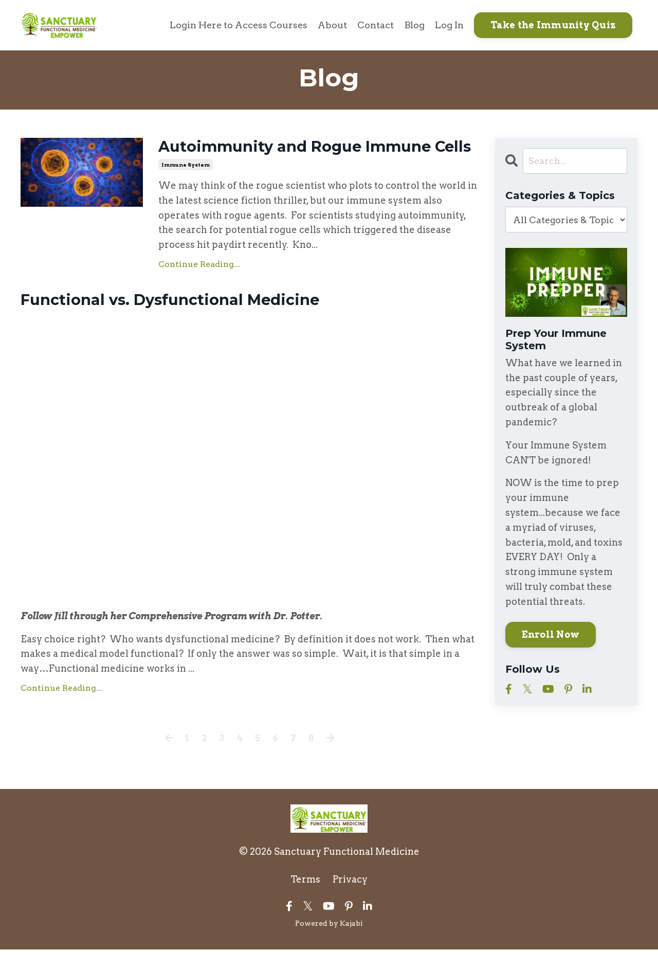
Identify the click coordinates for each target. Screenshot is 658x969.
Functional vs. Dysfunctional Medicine (176, 319)
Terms (305, 898)
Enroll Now (551, 634)
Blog (414, 25)
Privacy (350, 898)
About (332, 25)
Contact (375, 25)
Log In (449, 25)
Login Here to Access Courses (237, 25)
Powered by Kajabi (329, 943)
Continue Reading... (199, 283)
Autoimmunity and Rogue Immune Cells (299, 156)
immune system (185, 183)
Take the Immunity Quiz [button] (553, 25)
